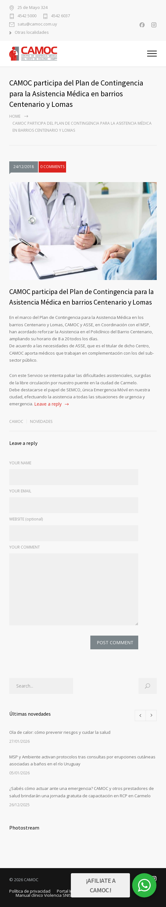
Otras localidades (32, 32)
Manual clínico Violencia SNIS (44, 895)
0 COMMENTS (52, 167)
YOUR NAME (20, 463)
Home (14, 116)
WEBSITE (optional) (26, 519)
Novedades (41, 421)
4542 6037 (60, 16)
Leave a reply (48, 404)
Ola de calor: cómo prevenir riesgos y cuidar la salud (59, 732)
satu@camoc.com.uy (37, 24)
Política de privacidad (29, 891)
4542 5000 (27, 16)
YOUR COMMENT (24, 547)
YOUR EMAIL (20, 491)
